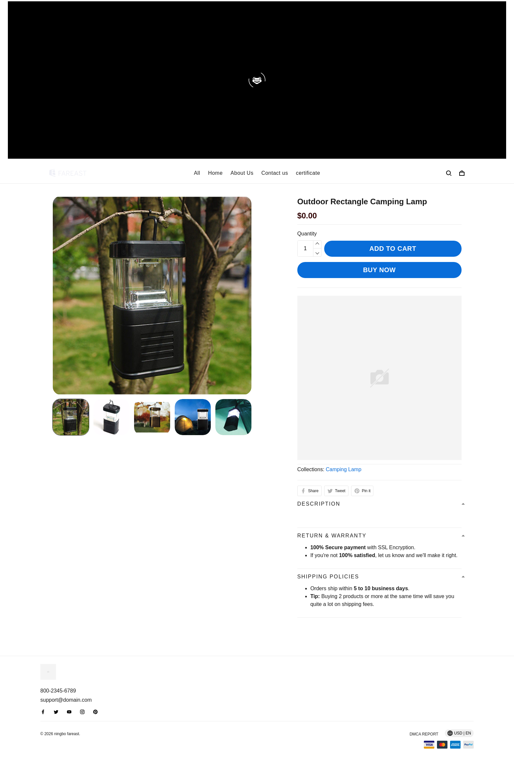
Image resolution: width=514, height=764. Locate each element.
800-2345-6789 (58, 691)
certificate (308, 173)
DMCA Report (423, 734)
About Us (241, 173)
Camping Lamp (344, 469)
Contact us (274, 173)
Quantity (307, 233)
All (197, 173)
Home (215, 173)
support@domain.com (66, 700)
